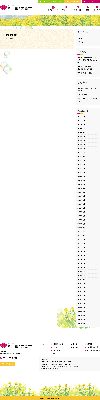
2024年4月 (81, 172)
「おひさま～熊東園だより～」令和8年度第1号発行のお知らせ (87, 60)
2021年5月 (81, 299)
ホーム (42, 344)
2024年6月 (81, 168)
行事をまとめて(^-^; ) (85, 95)
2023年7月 (81, 200)
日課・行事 (56, 350)
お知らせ (80, 38)
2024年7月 (81, 164)
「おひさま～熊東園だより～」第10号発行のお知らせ (87, 67)
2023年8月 (81, 196)
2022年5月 (81, 252)
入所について (57, 347)
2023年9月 (81, 192)
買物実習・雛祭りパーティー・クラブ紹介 (87, 89)
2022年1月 (81, 267)
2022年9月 (81, 240)
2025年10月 (81, 133)
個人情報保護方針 (93, 347)
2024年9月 (81, 160)
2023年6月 (81, 204)
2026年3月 (81, 121)
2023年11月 (81, 184)
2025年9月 (81, 136)
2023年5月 (81, 208)
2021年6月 (81, 295)
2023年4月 (81, 212)
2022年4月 (81, 256)
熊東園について (53, 8)
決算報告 (90, 344)
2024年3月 (81, 176)
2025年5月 (81, 144)
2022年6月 (81, 248)
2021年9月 (81, 283)
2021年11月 (81, 275)
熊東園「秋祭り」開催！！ (86, 73)
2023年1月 (81, 224)
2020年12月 (81, 315)
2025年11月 (81, 129)
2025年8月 (81, 140)
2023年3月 (81, 216)
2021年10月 (81, 279)
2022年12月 (81, 228)
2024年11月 (81, 152)
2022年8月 (81, 244)
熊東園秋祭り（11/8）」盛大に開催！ (87, 100)
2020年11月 (81, 319)
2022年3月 (81, 260)
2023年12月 (81, 180)
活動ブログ (81, 42)
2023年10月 (81, 188)
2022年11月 (81, 232)
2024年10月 (81, 156)
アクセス (56, 353)
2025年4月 (81, 148)
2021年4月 (81, 303)
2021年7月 (81, 291)
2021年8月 (81, 287)
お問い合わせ (73, 1)
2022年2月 (81, 264)
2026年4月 (81, 117)
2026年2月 (81, 125)
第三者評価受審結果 (93, 350)
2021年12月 (81, 271)
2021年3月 (81, 307)
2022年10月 (81, 236)
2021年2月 (81, 311)
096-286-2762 (91, 1)
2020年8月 (81, 323)
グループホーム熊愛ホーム (50, 1)
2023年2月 (81, 220)
